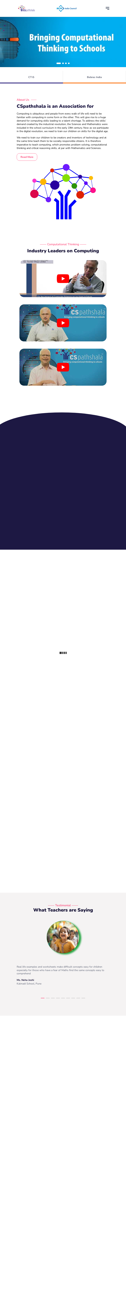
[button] (58, 63)
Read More (27, 157)
